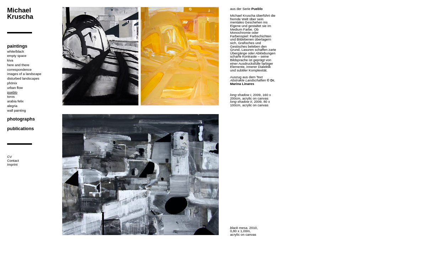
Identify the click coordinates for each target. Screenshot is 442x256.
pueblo (12, 92)
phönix (12, 83)
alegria (12, 106)
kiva (10, 60)
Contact (13, 160)
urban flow (15, 88)
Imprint (12, 164)
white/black (15, 51)
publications (20, 128)
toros (11, 96)
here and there (18, 65)
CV (9, 157)
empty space (16, 56)
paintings (17, 46)
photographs (21, 119)
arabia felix (15, 101)
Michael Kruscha (20, 13)
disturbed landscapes (23, 78)
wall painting (16, 110)
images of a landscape (24, 74)
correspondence (19, 69)
